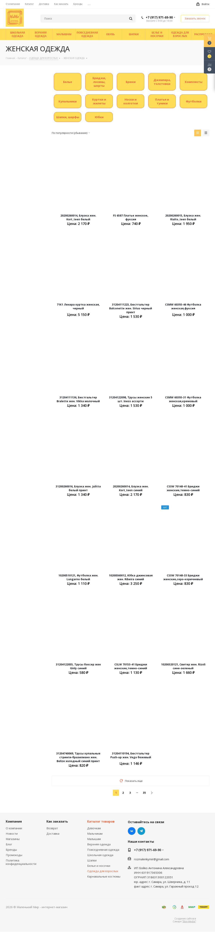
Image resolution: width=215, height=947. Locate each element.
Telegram (141, 831)
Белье (67, 82)
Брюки (131, 82)
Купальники (68, 101)
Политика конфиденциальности (21, 862)
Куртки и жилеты (99, 101)
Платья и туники (162, 101)
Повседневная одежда (103, 849)
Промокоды (14, 855)
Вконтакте (132, 831)
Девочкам (94, 828)
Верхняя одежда (99, 844)
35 (144, 792)
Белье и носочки (98, 866)
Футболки (193, 101)
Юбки (99, 117)
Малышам (94, 839)
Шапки (92, 860)
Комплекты (193, 82)
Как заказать (57, 821)
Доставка (52, 833)
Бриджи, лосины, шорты (99, 81)
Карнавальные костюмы (103, 876)
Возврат (52, 828)
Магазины (13, 839)
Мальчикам (95, 833)
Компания (14, 821)
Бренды (11, 849)
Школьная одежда (100, 855)
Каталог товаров (101, 821)
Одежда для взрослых (102, 871)
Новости (12, 833)
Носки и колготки (130, 101)
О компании (14, 828)
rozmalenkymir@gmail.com (151, 859)
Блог (9, 844)
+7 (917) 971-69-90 (159, 17)
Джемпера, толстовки (162, 82)
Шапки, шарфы (67, 117)
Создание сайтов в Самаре (184, 920)
